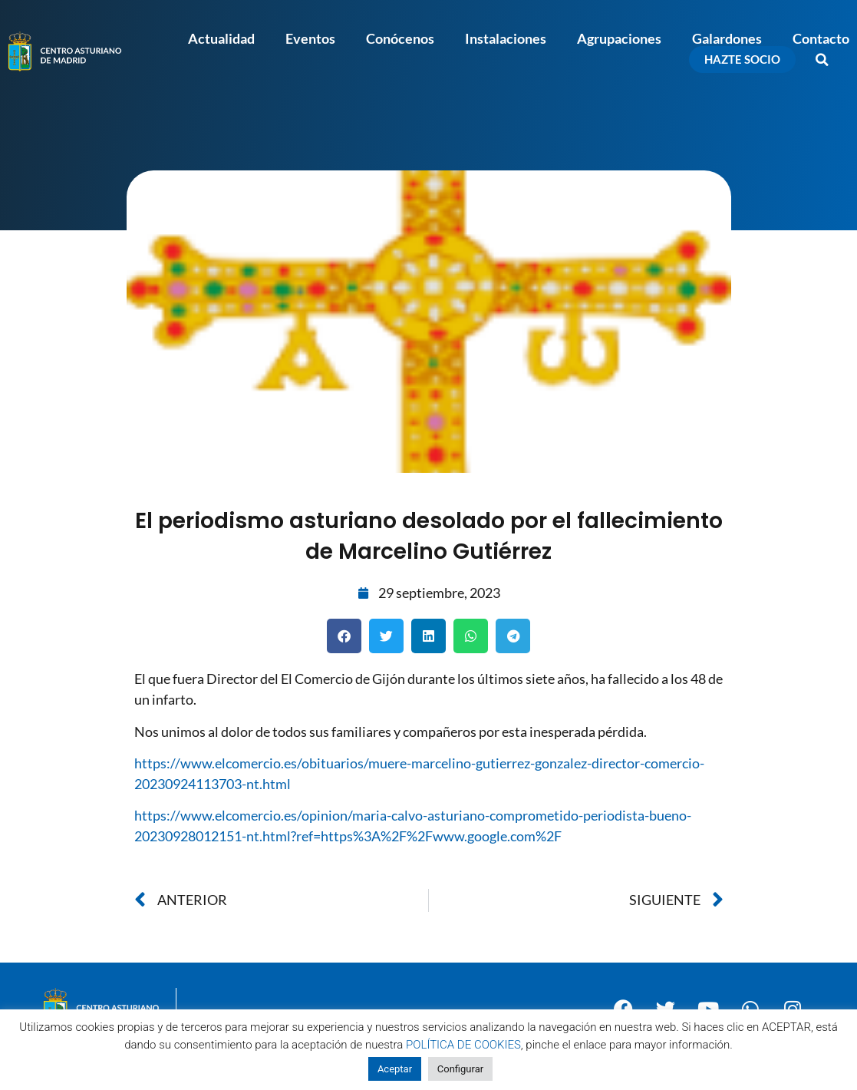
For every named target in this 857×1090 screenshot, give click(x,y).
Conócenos (400, 38)
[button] (822, 59)
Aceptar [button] (394, 1069)
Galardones (727, 38)
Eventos (310, 38)
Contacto (821, 38)
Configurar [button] (460, 1069)
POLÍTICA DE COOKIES (463, 1045)
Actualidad (221, 38)
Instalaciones (505, 38)
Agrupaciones (619, 38)
